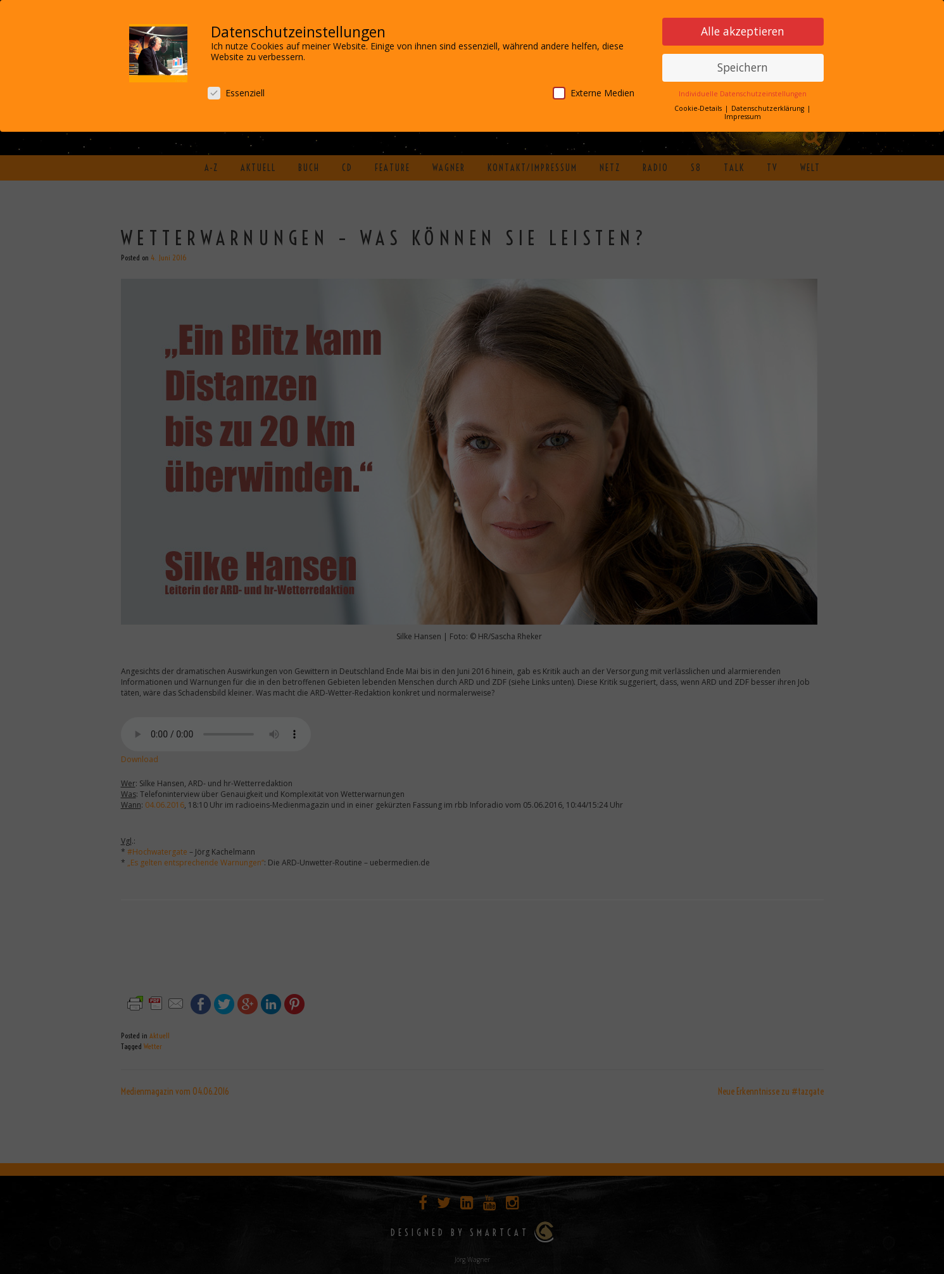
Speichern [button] (742, 67)
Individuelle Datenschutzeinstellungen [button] (743, 93)
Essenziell (236, 93)
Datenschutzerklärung (768, 108)
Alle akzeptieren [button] (742, 31)
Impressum (742, 116)
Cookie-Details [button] (699, 108)
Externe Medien (593, 93)
